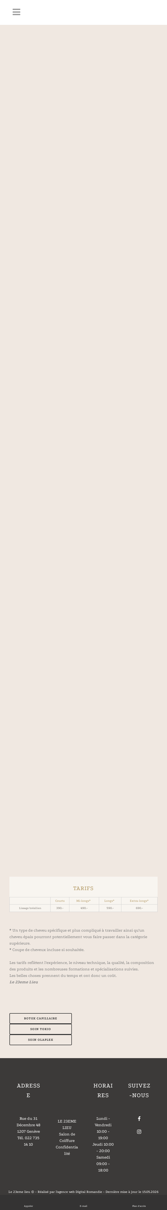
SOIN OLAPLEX (40, 1039)
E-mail (84, 1202)
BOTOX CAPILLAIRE (40, 1018)
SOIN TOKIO (40, 1029)
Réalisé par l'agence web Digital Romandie (70, 1192)
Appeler (28, 1202)
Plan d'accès (139, 1202)
